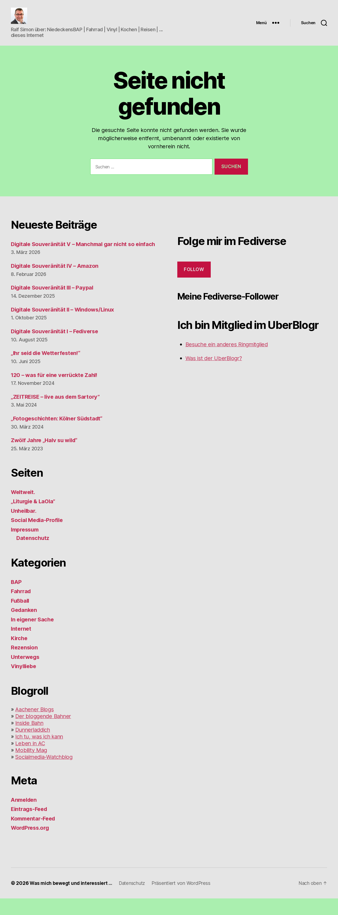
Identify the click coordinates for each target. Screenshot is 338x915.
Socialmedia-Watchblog (46, 773)
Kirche (20, 654)
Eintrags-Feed (30, 825)
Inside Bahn (30, 739)
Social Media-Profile (38, 536)
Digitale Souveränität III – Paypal (54, 304)
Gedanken (25, 626)
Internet (21, 645)
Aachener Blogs (36, 725)
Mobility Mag (32, 766)
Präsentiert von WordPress (185, 900)
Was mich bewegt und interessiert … (72, 900)
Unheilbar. (24, 527)
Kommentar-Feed (34, 835)
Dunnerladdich (34, 746)
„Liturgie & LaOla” (34, 518)
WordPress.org (31, 844)
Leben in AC (31, 759)
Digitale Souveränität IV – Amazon (57, 282)
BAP (16, 598)
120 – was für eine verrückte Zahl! (57, 391)
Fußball (21, 617)
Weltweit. (24, 508)
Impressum (26, 546)
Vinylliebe (24, 683)
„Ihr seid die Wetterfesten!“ (48, 369)
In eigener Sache (34, 636)
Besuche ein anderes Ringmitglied (230, 352)
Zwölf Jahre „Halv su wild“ (46, 457)
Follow (194, 277)
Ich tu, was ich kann (42, 753)
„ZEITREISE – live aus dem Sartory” (58, 413)
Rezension (25, 664)
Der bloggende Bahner (45, 732)
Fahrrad (21, 608)
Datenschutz (33, 554)
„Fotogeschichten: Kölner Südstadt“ (59, 435)
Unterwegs (26, 673)
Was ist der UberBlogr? (215, 366)
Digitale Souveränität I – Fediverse (57, 348)
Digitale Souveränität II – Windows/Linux (66, 326)
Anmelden (25, 816)
